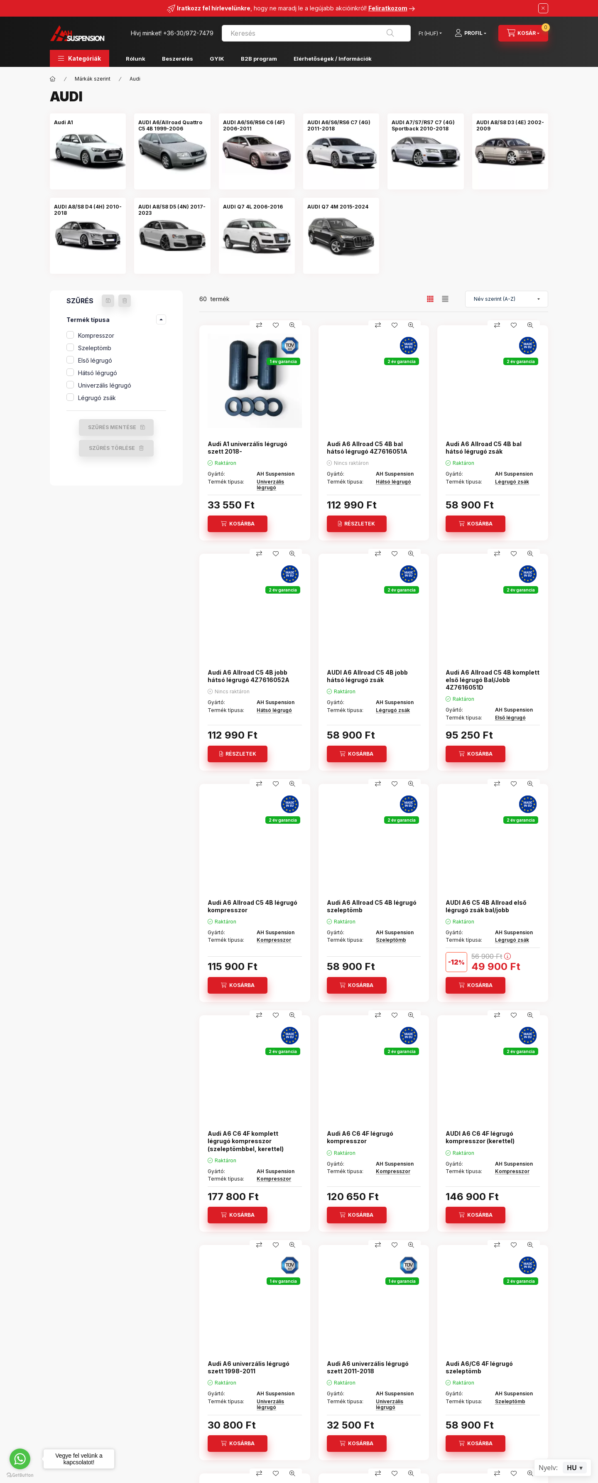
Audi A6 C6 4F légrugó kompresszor (360, 1137)
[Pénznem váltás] (428, 33)
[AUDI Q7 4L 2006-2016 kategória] (253, 207)
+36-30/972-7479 (188, 33)
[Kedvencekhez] (275, 325)
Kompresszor (96, 335)
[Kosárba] (237, 524)
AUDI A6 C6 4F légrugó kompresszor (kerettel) (480, 1137)
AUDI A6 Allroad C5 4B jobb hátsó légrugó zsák (367, 676)
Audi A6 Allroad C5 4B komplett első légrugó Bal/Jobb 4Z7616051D (492, 680)
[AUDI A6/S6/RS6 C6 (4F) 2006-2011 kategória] (257, 125)
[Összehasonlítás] (259, 325)
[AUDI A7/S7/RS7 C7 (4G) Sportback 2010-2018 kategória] (425, 125)
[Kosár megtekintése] (523, 33)
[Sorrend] (506, 299)
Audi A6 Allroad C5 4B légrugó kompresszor (252, 906)
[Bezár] (543, 8)
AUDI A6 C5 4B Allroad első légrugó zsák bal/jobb (486, 906)
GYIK (217, 58)
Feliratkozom (387, 8)
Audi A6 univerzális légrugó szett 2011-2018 (368, 1367)
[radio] (445, 299)
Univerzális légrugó (104, 385)
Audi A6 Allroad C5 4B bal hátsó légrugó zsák (484, 447)
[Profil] (470, 33)
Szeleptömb (94, 347)
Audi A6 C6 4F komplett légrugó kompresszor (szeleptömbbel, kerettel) (246, 1141)
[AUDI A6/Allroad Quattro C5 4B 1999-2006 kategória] (172, 125)
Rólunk (135, 58)
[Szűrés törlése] (124, 301)
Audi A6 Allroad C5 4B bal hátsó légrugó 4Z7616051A (367, 447)
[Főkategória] (53, 79)
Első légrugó (95, 360)
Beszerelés (177, 58)
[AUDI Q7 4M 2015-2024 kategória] (337, 207)
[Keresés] (390, 33)
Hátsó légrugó (97, 372)
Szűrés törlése (112, 448)
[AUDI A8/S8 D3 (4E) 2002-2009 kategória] (510, 125)
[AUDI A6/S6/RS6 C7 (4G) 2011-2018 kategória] (341, 125)
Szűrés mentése (112, 427)
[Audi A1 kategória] (63, 122)
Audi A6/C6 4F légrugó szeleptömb (479, 1367)
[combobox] (316, 33)
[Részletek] (357, 524)
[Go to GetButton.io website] (20, 1474)
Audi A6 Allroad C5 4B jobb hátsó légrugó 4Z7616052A (248, 676)
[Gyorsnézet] (292, 325)
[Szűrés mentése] (108, 301)
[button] (79, 58)
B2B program (259, 58)
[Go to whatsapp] (20, 1459)
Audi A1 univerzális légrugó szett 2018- (247, 447)
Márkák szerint (92, 79)
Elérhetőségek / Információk (333, 58)
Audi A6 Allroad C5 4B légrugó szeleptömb (372, 906)
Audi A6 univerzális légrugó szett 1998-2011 (248, 1367)
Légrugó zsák (97, 397)
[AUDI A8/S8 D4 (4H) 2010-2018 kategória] (88, 210)
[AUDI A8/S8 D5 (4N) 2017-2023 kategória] (172, 210)
